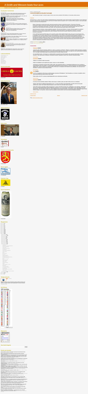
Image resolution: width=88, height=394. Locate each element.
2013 (3, 231)
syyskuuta (4, 237)
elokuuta (4, 238)
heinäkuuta (4, 239)
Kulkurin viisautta (5, 255)
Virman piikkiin (5, 251)
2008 (3, 273)
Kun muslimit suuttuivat (6, 267)
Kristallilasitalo (5, 268)
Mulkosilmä (4, 265)
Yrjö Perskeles (3, 63)
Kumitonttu (35, 58)
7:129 (7, 37)
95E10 (3, 252)
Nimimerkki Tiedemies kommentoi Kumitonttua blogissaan (10, 383)
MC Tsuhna (3, 58)
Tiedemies (32, 17)
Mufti (3, 258)
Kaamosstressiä (3, 12)
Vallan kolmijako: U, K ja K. (7, 264)
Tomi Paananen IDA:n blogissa (21, 366)
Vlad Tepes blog (3, 61)
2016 (3, 228)
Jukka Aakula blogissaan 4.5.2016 (6, 352)
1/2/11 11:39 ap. (35, 91)
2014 (3, 230)
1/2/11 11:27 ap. (35, 78)
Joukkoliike (2, 35)
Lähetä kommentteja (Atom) (37, 97)
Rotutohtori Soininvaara (6, 248)
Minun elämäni (5, 253)
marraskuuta (5, 235)
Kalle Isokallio (3, 57)
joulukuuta (4, 234)
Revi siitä (4, 254)
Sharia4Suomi (8, 27)
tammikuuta (5, 271)
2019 (3, 225)
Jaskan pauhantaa (4, 56)
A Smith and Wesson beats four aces (23, 4)
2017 (3, 227)
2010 (3, 272)
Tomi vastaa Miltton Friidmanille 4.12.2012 (13, 372)
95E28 (3, 263)
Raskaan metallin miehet (10, 22)
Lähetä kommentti (33, 93)
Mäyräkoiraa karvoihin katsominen (8, 245)
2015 (3, 229)
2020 (3, 224)
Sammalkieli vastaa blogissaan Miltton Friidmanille (11, 387)
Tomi (34, 71)
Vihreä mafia (4, 247)
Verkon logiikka (5, 260)
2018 (3, 226)
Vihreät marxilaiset (5, 262)
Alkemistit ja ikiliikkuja (6, 246)
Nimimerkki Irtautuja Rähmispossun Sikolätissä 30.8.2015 (17, 354)
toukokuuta (4, 241)
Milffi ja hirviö (4, 261)
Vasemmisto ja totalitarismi (6, 250)
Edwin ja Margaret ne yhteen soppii (12, 17)
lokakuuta (4, 236)
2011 (3, 233)
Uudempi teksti (33, 95)
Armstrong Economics (4, 55)
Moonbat (2, 59)
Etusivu (58, 95)
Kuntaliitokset (5, 249)
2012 (3, 232)
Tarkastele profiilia (4, 284)
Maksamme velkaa (5, 259)
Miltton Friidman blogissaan (12, 363)
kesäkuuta (4, 240)
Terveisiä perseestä (5, 266)
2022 (3, 223)
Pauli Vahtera (3, 60)
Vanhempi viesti (84, 95)
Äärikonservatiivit (3, 32)
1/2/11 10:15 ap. (35, 69)
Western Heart (3, 62)
